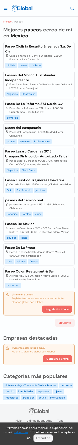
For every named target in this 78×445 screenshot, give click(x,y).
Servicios (24, 141)
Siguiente (64, 323)
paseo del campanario (23, 127)
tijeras (58, 391)
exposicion (44, 391)
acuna (42, 397)
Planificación (23, 190)
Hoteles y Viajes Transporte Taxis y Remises (30, 385)
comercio (12, 117)
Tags (60, 420)
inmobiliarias (25, 391)
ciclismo (36, 65)
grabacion (28, 397)
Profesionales (42, 141)
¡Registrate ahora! (57, 309)
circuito (9, 391)
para (9, 261)
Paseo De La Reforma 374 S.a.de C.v (34, 104)
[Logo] (22, 8)
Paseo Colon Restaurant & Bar (29, 271)
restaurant (13, 285)
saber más (21, 432)
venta (24, 237)
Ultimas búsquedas (39, 420)
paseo (23, 65)
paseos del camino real (24, 200)
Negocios (12, 94)
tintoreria (66, 385)
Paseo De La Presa (20, 247)
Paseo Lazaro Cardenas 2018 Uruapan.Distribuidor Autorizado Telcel (36, 153)
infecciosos (11, 397)
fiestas (34, 261)
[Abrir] (6, 8)
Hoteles (26, 214)
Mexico (7, 21)
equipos (11, 237)
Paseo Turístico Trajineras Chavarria (34, 180)
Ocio (9, 190)
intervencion (57, 397)
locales (11, 141)
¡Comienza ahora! (57, 359)
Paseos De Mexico (20, 224)
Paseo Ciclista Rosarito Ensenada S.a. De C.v (38, 49)
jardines (40, 190)
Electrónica (28, 94)
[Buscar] (72, 8)
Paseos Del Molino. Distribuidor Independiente (30, 77)
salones (21, 261)
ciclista (11, 65)
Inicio (18, 420)
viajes (38, 214)
